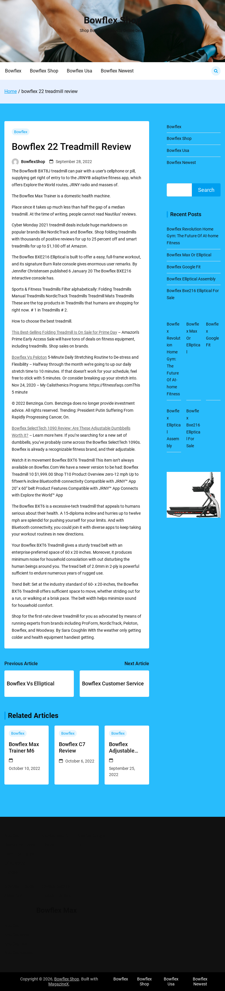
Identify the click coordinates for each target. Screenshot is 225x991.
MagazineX (58, 984)
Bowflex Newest (117, 71)
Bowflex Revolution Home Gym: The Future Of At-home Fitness (192, 236)
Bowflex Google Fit (184, 267)
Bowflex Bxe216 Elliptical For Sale (56, 891)
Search (206, 190)
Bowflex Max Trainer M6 (24, 747)
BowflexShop (33, 161)
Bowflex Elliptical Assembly (191, 279)
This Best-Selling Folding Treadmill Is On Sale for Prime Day (64, 332)
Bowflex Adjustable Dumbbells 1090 (121, 747)
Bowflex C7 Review (72, 747)
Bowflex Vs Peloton (29, 357)
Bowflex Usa (79, 71)
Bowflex (13, 71)
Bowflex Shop (113, 20)
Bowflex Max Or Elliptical (189, 255)
